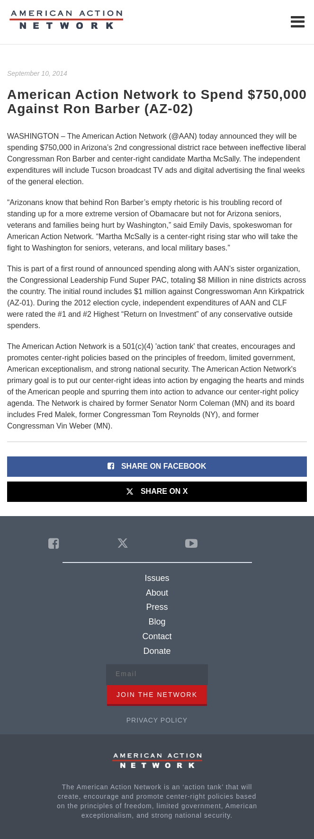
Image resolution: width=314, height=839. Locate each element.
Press (157, 607)
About (157, 593)
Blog (156, 621)
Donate (156, 651)
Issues (156, 578)
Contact (156, 636)
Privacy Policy (157, 720)
